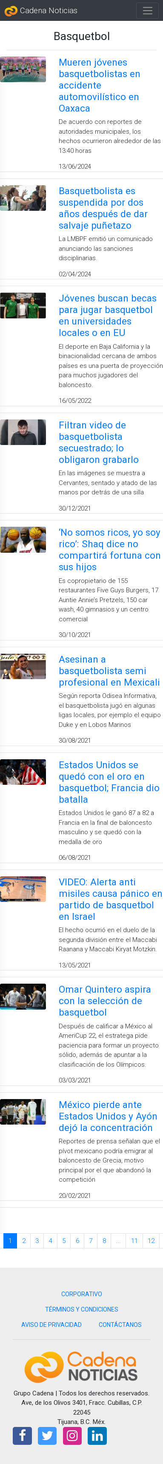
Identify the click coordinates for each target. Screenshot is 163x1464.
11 (134, 1241)
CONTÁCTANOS (120, 1324)
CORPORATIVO (81, 1294)
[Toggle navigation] (147, 11)
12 (151, 1241)
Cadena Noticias (40, 11)
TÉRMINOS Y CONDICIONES (81, 1309)
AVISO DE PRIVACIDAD (51, 1324)
